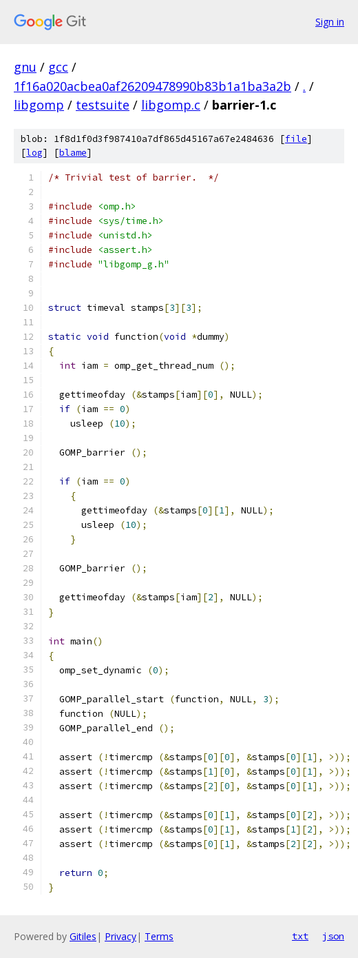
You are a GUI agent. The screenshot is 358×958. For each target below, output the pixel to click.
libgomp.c (170, 104)
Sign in (329, 21)
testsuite (102, 104)
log (34, 153)
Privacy (120, 936)
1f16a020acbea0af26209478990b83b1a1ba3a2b (152, 86)
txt (300, 936)
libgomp (39, 104)
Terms (159, 936)
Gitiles (83, 936)
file (296, 139)
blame (73, 153)
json (333, 936)
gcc (58, 67)
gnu (25, 67)
